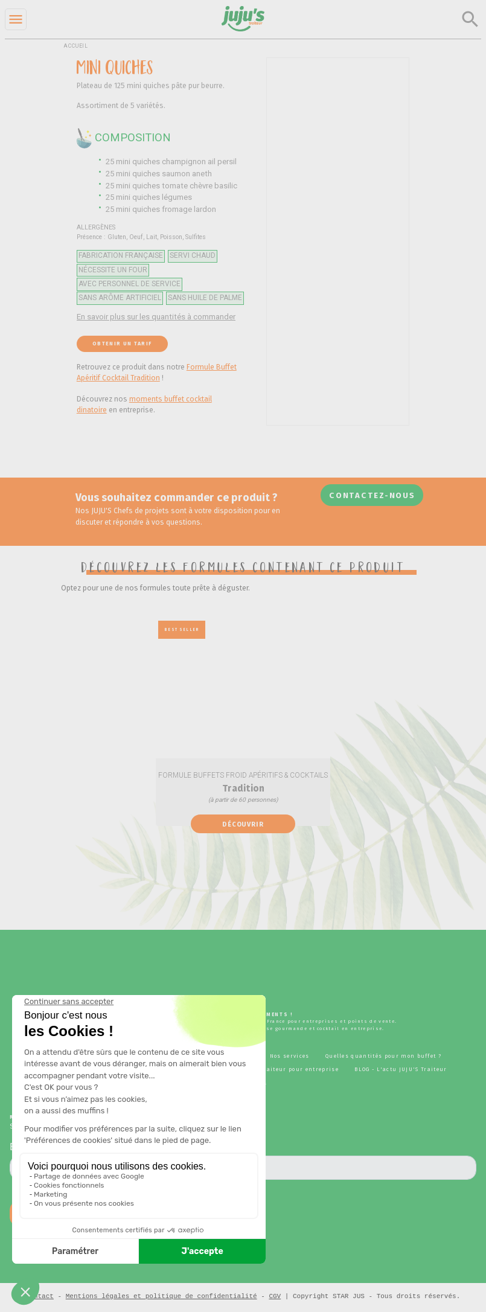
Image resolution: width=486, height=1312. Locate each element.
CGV (275, 1296)
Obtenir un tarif (122, 344)
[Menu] (16, 19)
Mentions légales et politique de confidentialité (161, 1296)
